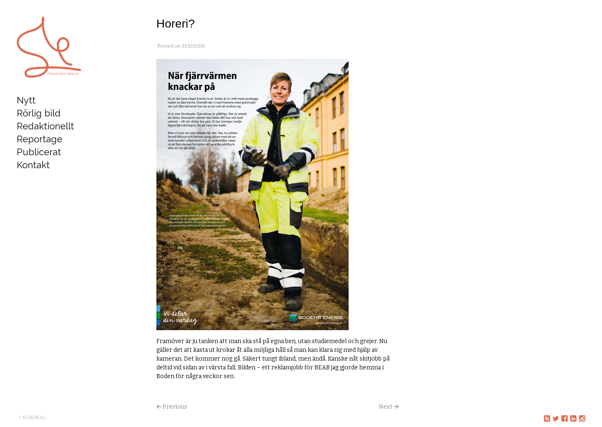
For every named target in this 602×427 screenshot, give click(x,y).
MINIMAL (34, 417)
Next (386, 406)
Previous (175, 406)
